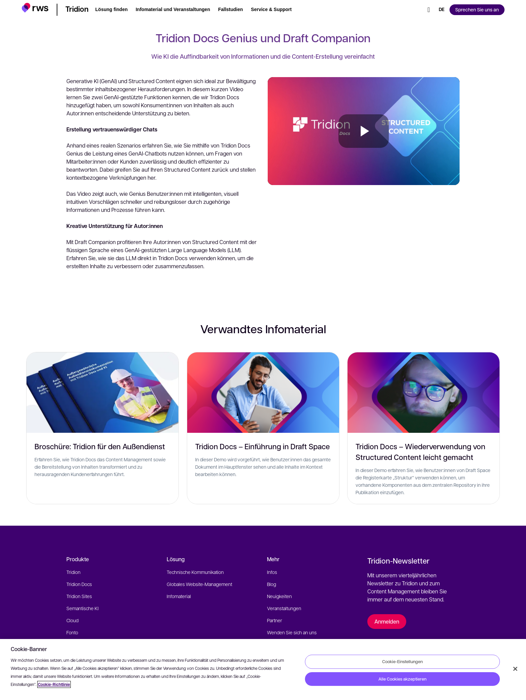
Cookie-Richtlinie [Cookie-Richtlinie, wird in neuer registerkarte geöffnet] (54, 684)
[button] (35, 8)
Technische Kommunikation (195, 572)
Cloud (72, 620)
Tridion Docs (79, 584)
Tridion (73, 572)
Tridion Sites (79, 596)
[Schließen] (515, 668)
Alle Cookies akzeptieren (402, 679)
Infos (272, 572)
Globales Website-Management (199, 584)
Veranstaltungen (284, 608)
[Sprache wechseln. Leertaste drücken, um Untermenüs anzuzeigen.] (441, 10)
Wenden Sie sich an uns (292, 632)
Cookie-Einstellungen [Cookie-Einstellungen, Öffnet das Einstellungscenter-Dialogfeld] (402, 661)
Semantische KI (82, 608)
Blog (271, 584)
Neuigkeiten (279, 596)
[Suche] (429, 10)
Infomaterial (179, 596)
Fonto (72, 632)
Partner (274, 620)
